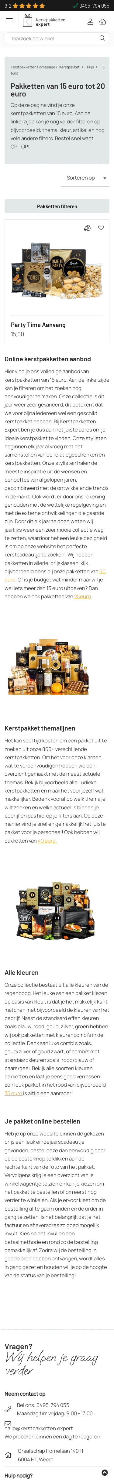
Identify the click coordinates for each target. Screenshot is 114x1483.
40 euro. (47, 840)
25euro (82, 596)
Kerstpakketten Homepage (33, 67)
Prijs (90, 67)
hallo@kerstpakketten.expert (39, 1428)
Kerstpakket (69, 67)
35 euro (14, 1093)
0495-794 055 (52, 1404)
